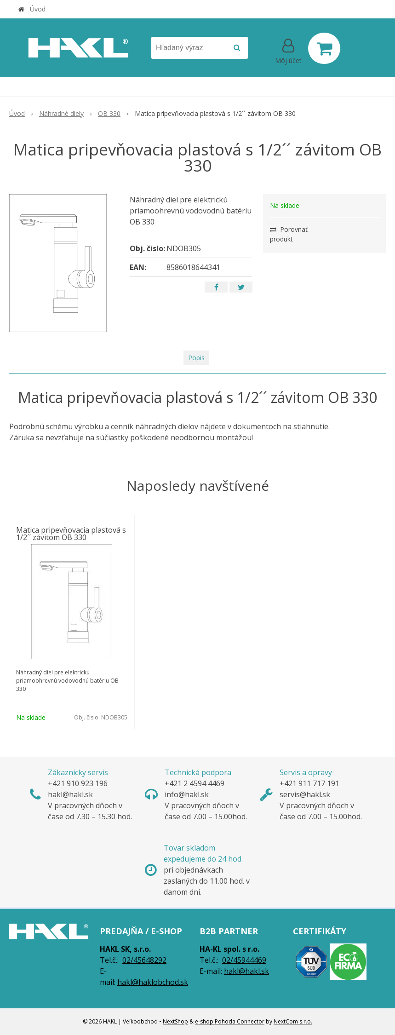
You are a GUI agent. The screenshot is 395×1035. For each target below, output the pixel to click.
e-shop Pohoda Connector (229, 1021)
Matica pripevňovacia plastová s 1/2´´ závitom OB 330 (71, 533)
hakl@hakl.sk (246, 971)
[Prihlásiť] (288, 50)
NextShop (175, 1021)
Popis (196, 357)
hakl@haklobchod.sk (152, 982)
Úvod (38, 9)
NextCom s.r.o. (293, 1021)
